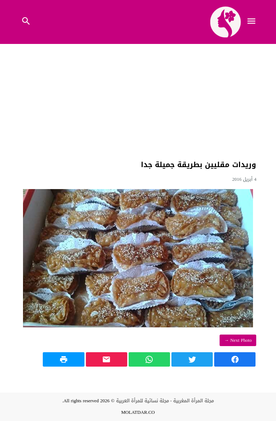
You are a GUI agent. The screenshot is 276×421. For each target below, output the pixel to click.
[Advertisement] (138, 100)
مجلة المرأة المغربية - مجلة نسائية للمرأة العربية (165, 400)
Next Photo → (238, 340)
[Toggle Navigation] (253, 22)
